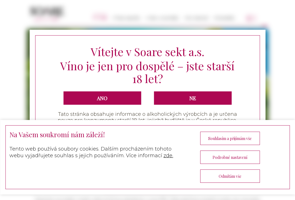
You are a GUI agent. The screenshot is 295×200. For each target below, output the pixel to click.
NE (192, 98)
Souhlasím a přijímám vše (230, 138)
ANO (102, 98)
